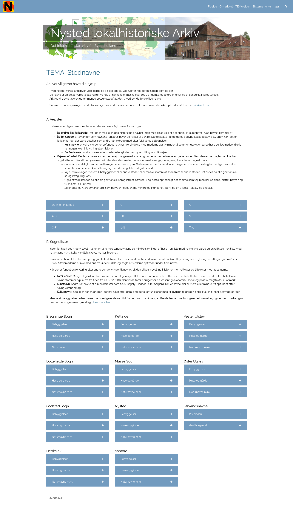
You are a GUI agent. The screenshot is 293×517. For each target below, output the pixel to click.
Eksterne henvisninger (265, 6)
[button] (78, 205)
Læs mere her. (101, 302)
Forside (212, 6)
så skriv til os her (203, 105)
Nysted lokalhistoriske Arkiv (125, 33)
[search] (285, 7)
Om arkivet (226, 6)
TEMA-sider (242, 6)
